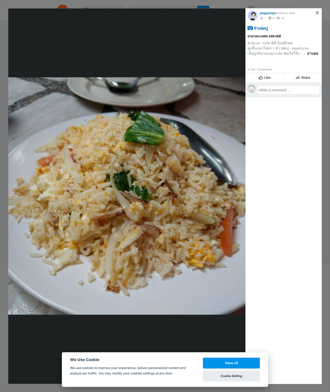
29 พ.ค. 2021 (287, 13)
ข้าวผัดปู (261, 28)
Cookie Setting (231, 375)
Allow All (231, 363)
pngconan (268, 12)
